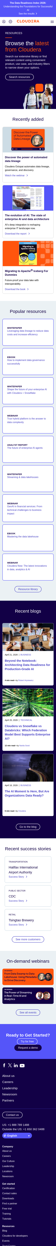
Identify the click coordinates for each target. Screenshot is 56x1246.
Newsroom (9, 1094)
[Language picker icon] (10, 22)
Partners (8, 1100)
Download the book (17, 289)
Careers (7, 1082)
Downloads (8, 1198)
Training (6, 1213)
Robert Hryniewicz (25, 680)
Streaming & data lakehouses (22, 477)
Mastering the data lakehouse (23, 536)
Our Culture (8, 1161)
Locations (7, 1171)
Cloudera (22, 811)
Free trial (7, 1208)
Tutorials (6, 1218)
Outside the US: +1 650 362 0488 (23, 1129)
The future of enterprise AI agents (25, 448)
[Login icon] (4, 22)
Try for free (27, 1041)
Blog (4, 1230)
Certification (8, 1188)
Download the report (17, 233)
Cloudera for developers (15, 1236)
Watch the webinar (16, 175)
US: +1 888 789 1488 (15, 1124)
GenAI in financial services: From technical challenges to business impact (24, 510)
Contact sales (9, 1193)
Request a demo (28, 1047)
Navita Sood (24, 746)
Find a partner (9, 1203)
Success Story (17, 876)
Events (6, 1241)
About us (8, 1075)
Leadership (10, 1088)
